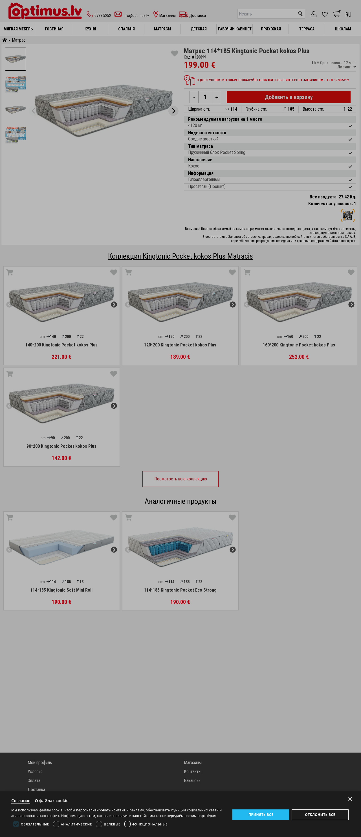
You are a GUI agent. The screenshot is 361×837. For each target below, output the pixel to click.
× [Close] (350, 798)
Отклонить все (320, 814)
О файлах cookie (53, 800)
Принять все (260, 814)
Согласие (21, 800)
